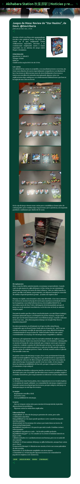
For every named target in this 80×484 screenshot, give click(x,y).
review (34, 459)
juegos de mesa (24, 459)
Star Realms (43, 459)
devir (15, 459)
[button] (14, 31)
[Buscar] (77, 4)
